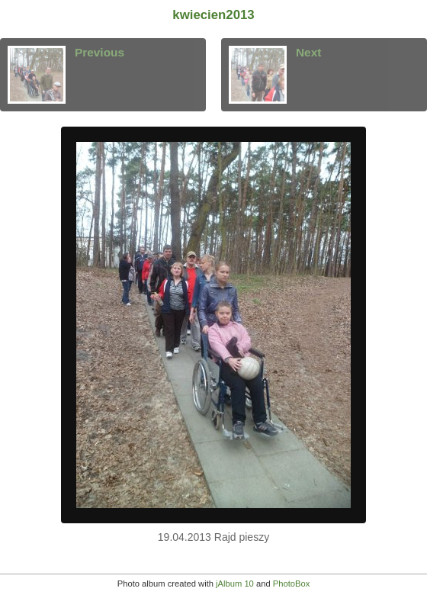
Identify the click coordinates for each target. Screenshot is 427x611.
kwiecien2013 (213, 15)
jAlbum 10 (235, 583)
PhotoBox (291, 583)
